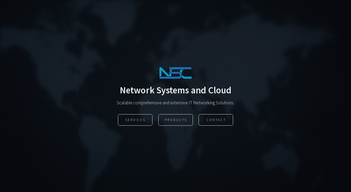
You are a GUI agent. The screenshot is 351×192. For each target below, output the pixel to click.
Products (176, 120)
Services (135, 120)
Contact (216, 120)
